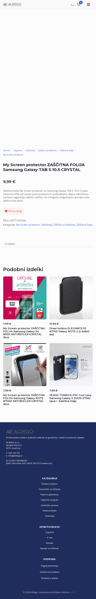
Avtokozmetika (49, 510)
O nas (49, 537)
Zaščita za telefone (47, 150)
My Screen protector (13, 154)
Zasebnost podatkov (49, 572)
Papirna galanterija (50, 494)
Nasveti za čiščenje (49, 548)
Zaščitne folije (67, 150)
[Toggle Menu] (88, 4)
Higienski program (49, 500)
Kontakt (49, 543)
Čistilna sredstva (49, 484)
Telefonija (30, 150)
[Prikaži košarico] (79, 4)
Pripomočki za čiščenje (49, 489)
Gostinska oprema (49, 505)
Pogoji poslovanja (49, 565)
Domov (6, 150)
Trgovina (17, 150)
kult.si (73, 592)
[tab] (10, 244)
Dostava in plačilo (49, 578)
